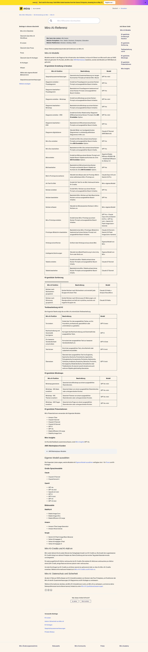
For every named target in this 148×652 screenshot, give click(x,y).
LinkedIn (51, 590)
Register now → (109, 2)
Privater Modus (49, 632)
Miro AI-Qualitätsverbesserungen (92, 586)
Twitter (48, 590)
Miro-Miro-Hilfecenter (25, 15)
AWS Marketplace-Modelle (57, 451)
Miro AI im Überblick (26, 31)
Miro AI (52, 15)
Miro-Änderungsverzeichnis (28, 646)
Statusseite (56, 646)
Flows (22, 53)
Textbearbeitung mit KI (126, 50)
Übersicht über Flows (27, 48)
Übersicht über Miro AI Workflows (27, 37)
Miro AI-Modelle (125, 30)
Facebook (46, 590)
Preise (102, 646)
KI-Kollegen (24, 63)
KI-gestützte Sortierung (125, 44)
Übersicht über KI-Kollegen (29, 58)
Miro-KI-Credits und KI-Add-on (85, 569)
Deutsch (115, 8)
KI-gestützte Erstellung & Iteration (125, 36)
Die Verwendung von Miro (41, 15)
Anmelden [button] (124, 8)
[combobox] (74, 21)
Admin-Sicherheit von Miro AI (54, 621)
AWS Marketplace (79, 60)
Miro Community (80, 646)
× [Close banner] (145, 2)
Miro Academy (124, 646)
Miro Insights (80, 442)
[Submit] (50, 21)
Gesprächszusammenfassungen (30, 80)
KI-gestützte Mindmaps (125, 57)
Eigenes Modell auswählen (84, 462)
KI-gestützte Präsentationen (126, 63)
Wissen (22, 68)
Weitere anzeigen (24, 84)
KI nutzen (23, 43)
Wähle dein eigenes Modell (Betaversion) (28, 74)
